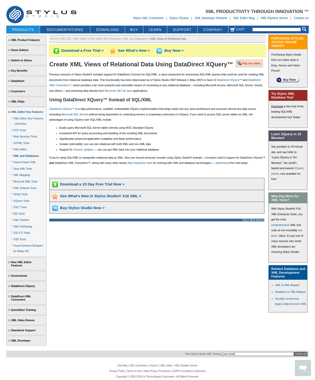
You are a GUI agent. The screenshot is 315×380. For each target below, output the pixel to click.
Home (53, 38)
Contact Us (301, 18)
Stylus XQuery (179, 18)
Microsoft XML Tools (25, 181)
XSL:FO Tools (21, 232)
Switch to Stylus (21, 60)
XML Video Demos (22, 320)
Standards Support (23, 330)
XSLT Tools (20, 207)
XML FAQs (18, 101)
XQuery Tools (21, 200)
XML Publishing (22, 226)
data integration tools (139, 162)
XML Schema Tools (24, 187)
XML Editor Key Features (27, 111)
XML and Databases (26, 155)
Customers (18, 91)
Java (129, 90)
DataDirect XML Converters (21, 298)
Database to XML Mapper (290, 291)
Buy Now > (174, 50)
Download (277, 106)
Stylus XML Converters (148, 18)
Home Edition (19, 50)
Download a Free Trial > (82, 50)
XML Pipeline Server (274, 18)
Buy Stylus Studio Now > (82, 208)
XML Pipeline (21, 219)
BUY (134, 30)
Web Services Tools (25, 136)
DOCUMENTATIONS (65, 30)
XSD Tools (19, 239)
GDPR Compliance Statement (189, 371)
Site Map (122, 365)
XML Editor (20, 149)
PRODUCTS (23, 30)
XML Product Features (25, 39)
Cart (237, 29)
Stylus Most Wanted (253, 220)
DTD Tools (19, 130)
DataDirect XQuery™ (229, 79)
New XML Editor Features (21, 264)
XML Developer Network (210, 18)
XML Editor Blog (244, 18)
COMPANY (213, 30)
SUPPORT (182, 30)
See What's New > (134, 50)
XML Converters (139, 365)
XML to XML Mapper (287, 285)
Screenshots (19, 275)
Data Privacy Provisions (157, 371)
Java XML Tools (22, 168)
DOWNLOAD (107, 30)
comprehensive (280, 224)
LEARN (155, 30)
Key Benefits (19, 70)
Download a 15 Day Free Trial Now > (92, 184)
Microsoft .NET (114, 90)
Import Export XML (24, 162)
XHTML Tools (21, 143)
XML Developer (20, 340)
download (221, 162)
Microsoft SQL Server (74, 114)
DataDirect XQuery (23, 286)
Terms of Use (134, 371)
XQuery (154, 365)
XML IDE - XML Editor (73, 38)
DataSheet (17, 80)
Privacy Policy (117, 371)
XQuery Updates (83, 149)
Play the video (251, 63)
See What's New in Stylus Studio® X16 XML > (100, 196)
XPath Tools (20, 194)
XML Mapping (21, 174)
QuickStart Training (23, 309)
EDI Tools (19, 213)
